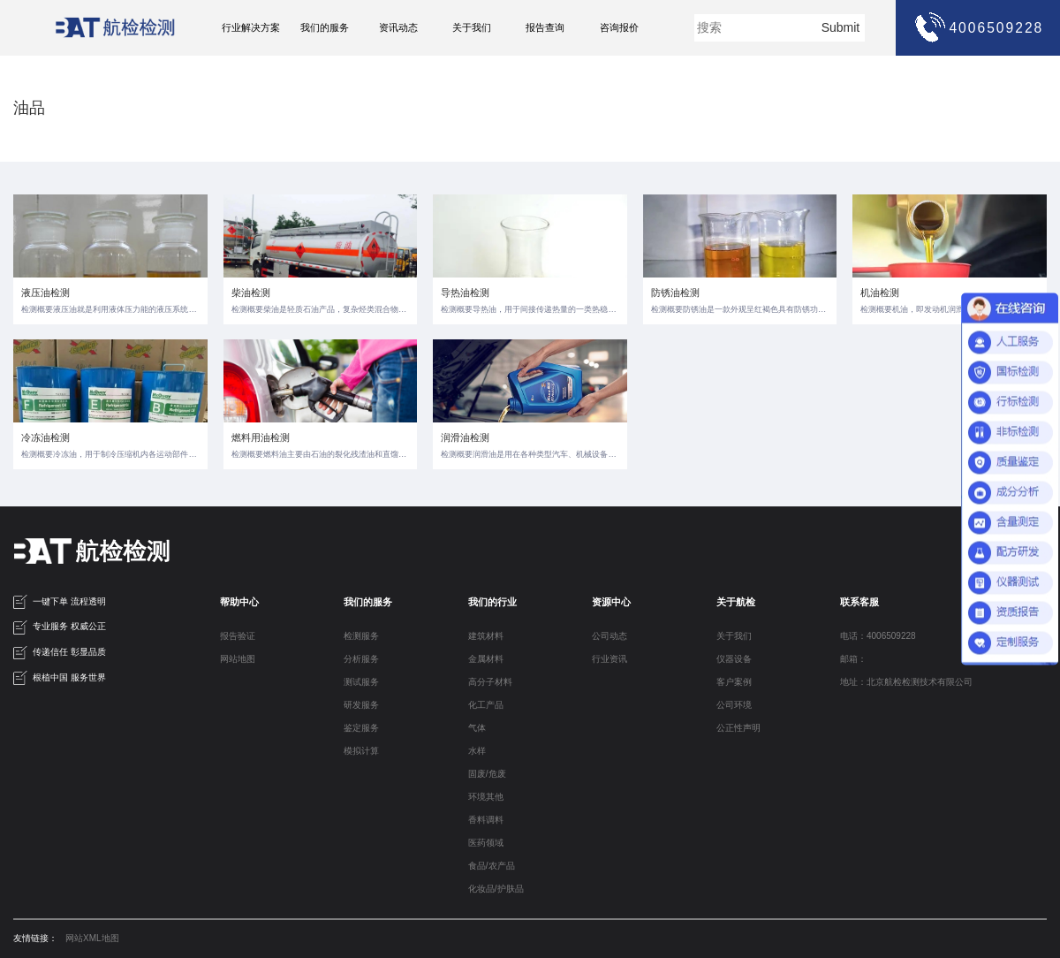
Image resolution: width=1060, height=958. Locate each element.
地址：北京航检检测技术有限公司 (906, 682)
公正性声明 (738, 728)
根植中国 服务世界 (59, 678)
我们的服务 (324, 27)
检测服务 (361, 636)
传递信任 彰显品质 (59, 653)
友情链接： (35, 938)
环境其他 (486, 797)
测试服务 (361, 682)
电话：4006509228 (878, 636)
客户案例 (734, 682)
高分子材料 (490, 682)
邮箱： (853, 659)
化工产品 (486, 705)
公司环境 (734, 705)
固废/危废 (487, 774)
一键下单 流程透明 (59, 602)
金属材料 (486, 659)
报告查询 (545, 27)
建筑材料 (486, 636)
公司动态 (609, 636)
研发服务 (361, 705)
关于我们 (471, 27)
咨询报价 (619, 27)
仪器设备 (734, 659)
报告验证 (237, 636)
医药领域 (486, 843)
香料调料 (486, 820)
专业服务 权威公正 (59, 627)
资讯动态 (398, 27)
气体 (477, 728)
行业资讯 (609, 659)
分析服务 (361, 659)
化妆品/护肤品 (496, 888)
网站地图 (237, 659)
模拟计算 (361, 751)
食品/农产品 (491, 866)
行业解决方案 (251, 27)
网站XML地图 (92, 938)
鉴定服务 (361, 728)
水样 (477, 751)
